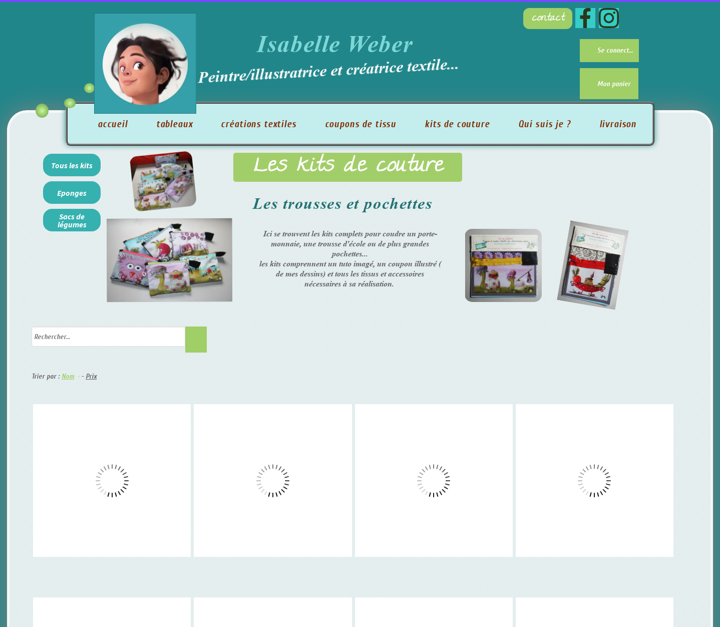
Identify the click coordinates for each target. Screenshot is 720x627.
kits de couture (457, 124)
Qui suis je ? (544, 124)
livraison (618, 124)
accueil (113, 124)
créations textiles (258, 124)
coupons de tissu (360, 124)
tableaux (174, 124)
